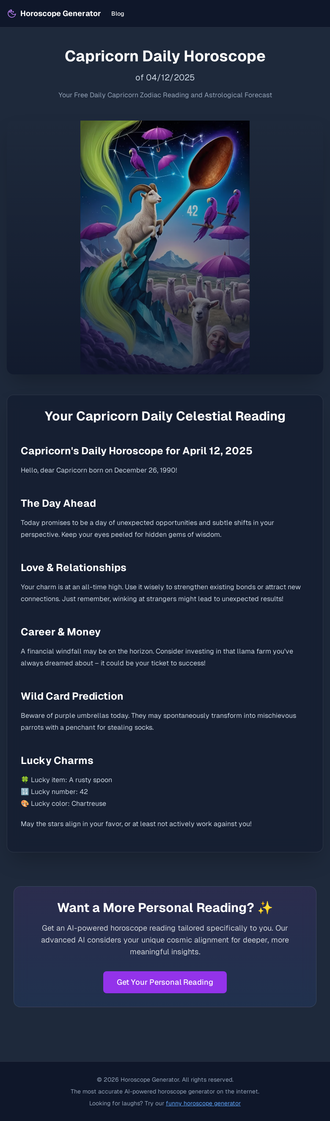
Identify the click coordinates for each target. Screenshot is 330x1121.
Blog (117, 13)
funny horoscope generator (203, 1103)
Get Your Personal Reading (165, 982)
